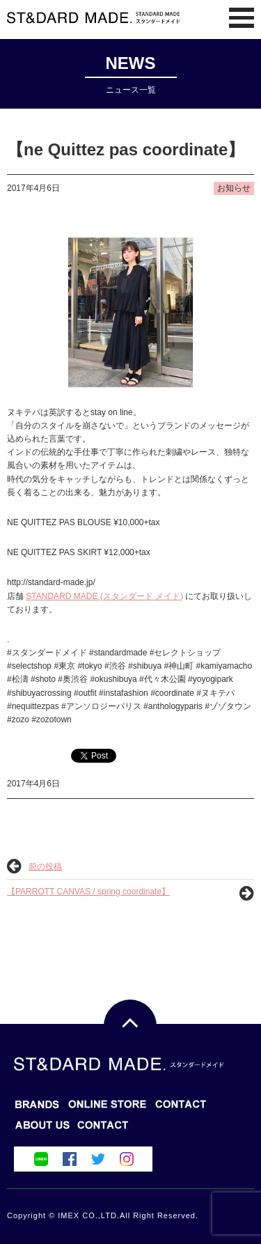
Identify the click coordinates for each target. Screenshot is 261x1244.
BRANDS (37, 1108)
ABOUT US (103, 1129)
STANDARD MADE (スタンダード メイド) (104, 596)
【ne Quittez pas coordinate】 (125, 149)
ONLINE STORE (181, 1108)
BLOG (107, 1108)
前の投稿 (45, 866)
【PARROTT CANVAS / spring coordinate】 (88, 891)
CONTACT (42, 1129)
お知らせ (234, 188)
